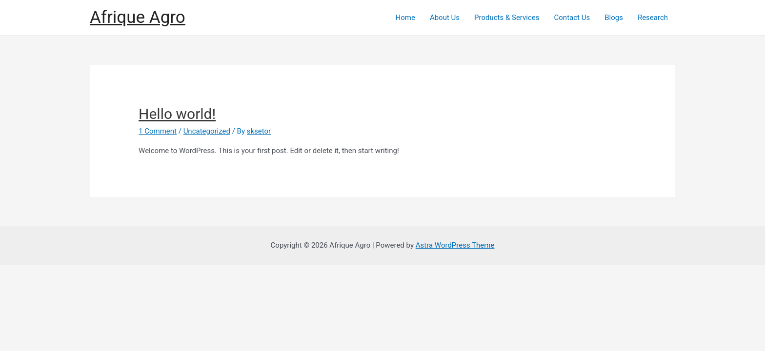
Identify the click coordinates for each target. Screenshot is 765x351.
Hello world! (177, 113)
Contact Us (572, 17)
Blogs (613, 17)
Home (405, 17)
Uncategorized (206, 131)
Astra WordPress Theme (455, 245)
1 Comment (158, 131)
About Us (445, 17)
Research (653, 17)
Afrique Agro (137, 17)
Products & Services (507, 17)
